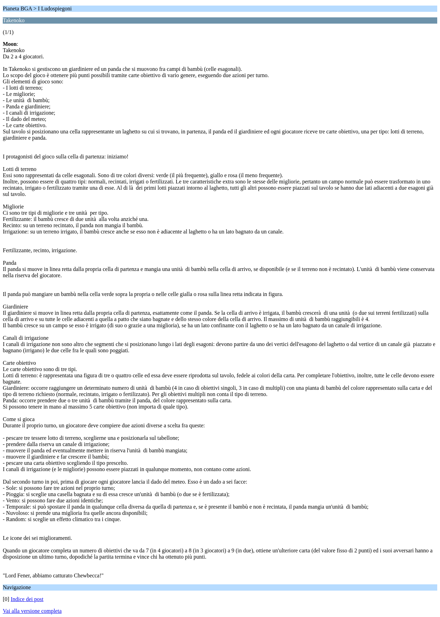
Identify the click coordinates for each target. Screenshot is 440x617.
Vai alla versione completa (32, 611)
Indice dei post (27, 599)
